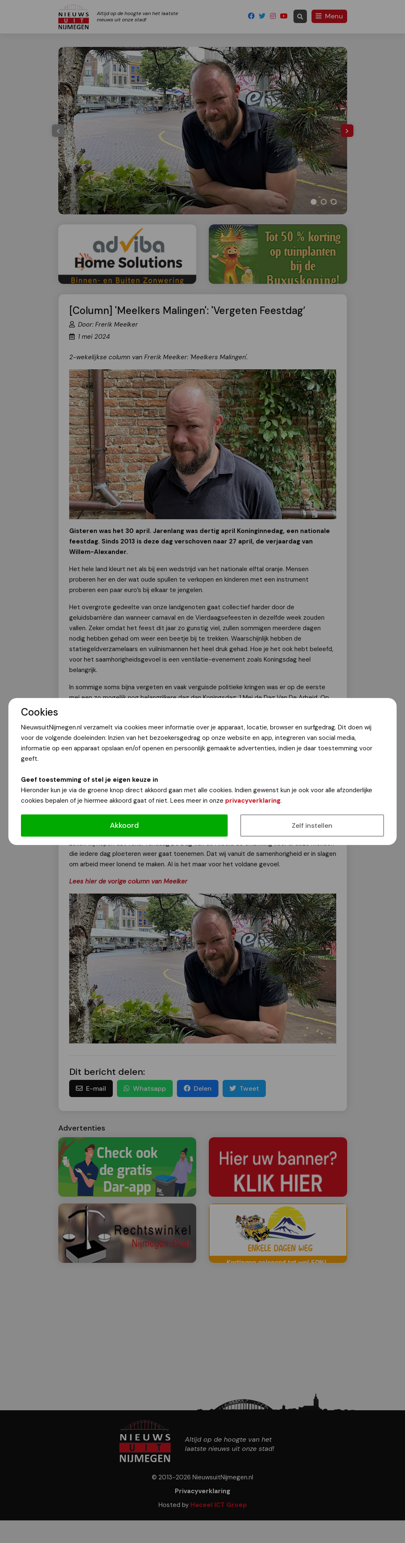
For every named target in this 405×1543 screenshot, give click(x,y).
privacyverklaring (252, 800)
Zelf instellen (312, 825)
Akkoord (124, 825)
